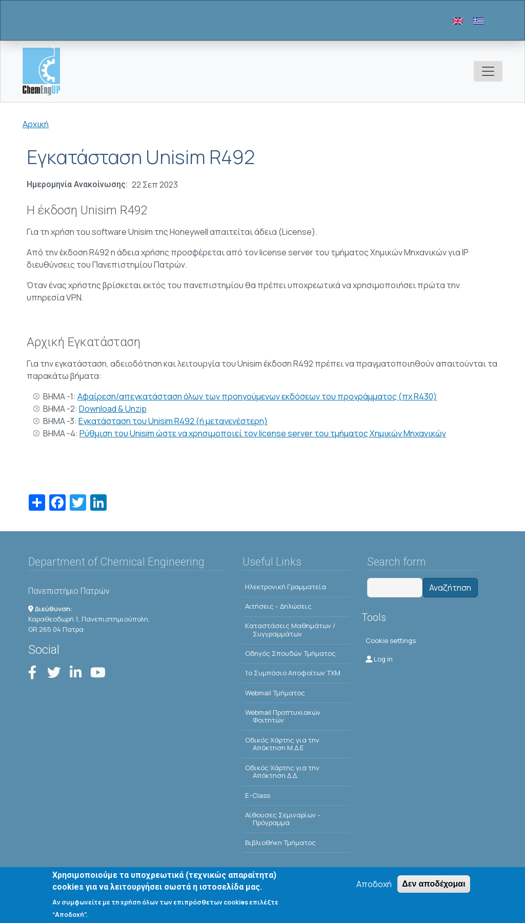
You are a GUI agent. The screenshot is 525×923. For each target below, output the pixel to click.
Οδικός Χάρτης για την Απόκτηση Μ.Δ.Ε (282, 744)
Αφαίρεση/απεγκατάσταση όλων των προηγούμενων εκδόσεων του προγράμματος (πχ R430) (257, 396)
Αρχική (36, 124)
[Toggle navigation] (488, 71)
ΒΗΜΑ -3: (60, 421)
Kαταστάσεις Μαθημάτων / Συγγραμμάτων (290, 629)
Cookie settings (391, 640)
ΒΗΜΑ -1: (60, 396)
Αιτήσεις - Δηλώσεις (278, 606)
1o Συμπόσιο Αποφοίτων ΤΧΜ (292, 672)
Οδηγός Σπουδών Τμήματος (290, 653)
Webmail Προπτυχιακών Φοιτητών (282, 716)
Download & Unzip (113, 408)
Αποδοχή (374, 885)
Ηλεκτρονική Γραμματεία (285, 586)
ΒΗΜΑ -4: (61, 433)
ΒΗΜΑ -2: (61, 408)
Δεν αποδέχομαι (433, 885)
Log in (379, 659)
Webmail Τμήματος (275, 692)
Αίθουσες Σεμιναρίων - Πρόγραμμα (282, 819)
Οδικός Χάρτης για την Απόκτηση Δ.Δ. (282, 771)
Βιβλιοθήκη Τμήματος (280, 842)
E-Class (257, 795)
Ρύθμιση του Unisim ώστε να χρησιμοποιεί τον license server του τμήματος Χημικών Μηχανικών (262, 433)
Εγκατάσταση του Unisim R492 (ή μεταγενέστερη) (173, 421)
